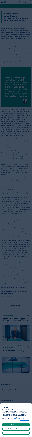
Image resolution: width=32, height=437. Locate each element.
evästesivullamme (24, 420)
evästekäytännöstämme (18, 418)
